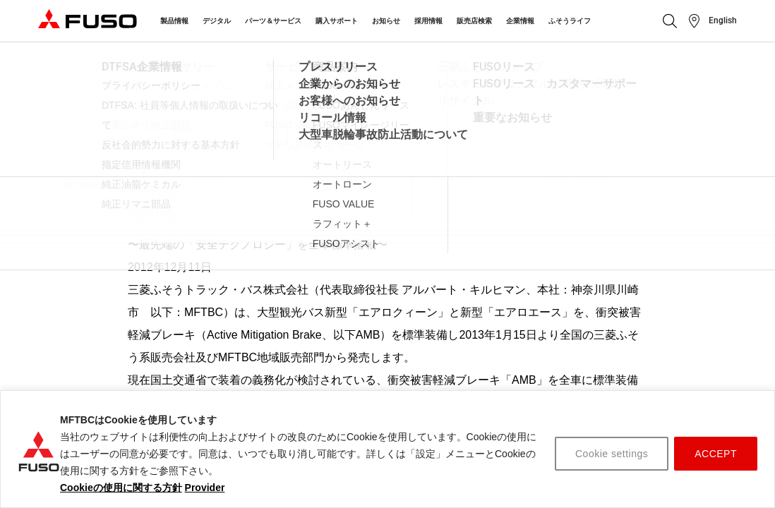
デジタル (217, 21)
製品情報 (174, 21)
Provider (205, 487)
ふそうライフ (569, 21)
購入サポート (337, 21)
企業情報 (520, 21)
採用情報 (428, 21)
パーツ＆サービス (273, 21)
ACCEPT (716, 453)
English (723, 20)
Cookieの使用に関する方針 (121, 487)
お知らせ (386, 21)
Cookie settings (611, 453)
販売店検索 (474, 21)
